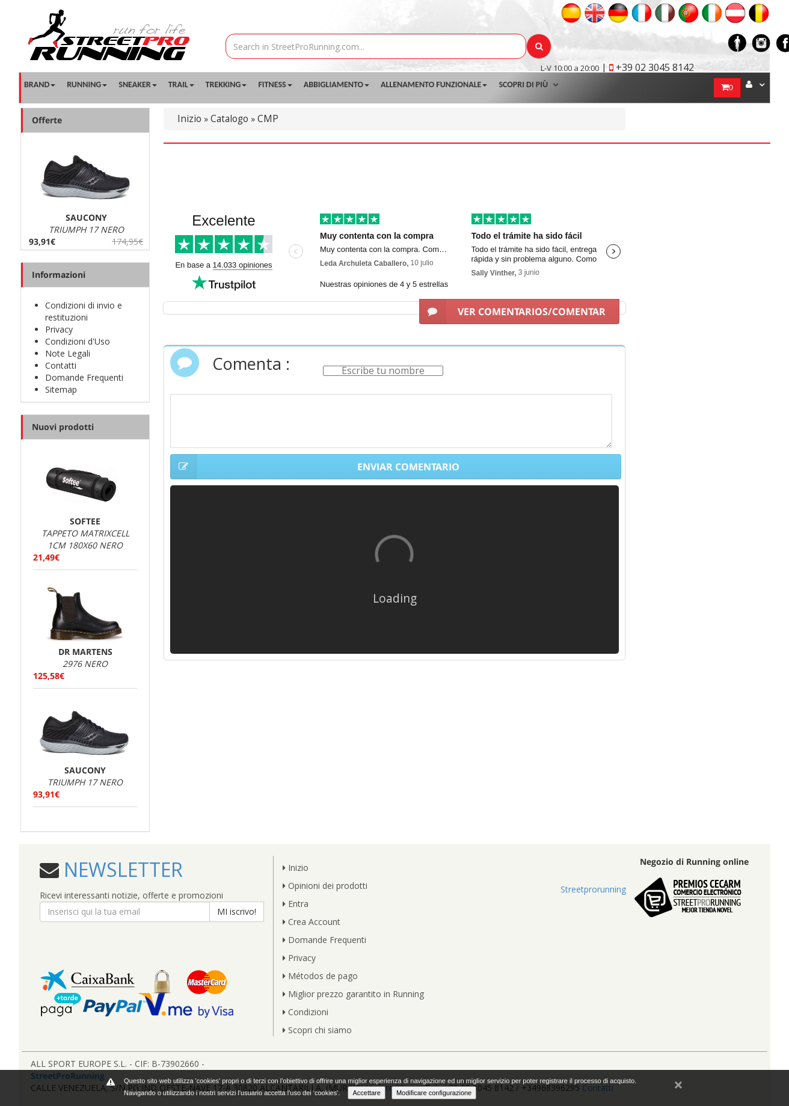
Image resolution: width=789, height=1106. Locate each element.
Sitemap (61, 389)
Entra (296, 903)
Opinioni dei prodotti (325, 885)
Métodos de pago (320, 976)
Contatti (60, 365)
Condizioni (305, 1012)
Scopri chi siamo (317, 1030)
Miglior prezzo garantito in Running (353, 994)
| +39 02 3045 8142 (647, 67)
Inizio (189, 118)
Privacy (59, 329)
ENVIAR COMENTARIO (314, 466)
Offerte (47, 120)
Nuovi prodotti (63, 426)
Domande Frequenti (84, 377)
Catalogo (229, 118)
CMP (267, 118)
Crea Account (311, 921)
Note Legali (67, 353)
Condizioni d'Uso (77, 341)
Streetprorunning (593, 889)
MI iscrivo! (236, 911)
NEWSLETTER (121, 869)
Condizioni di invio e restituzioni (83, 311)
